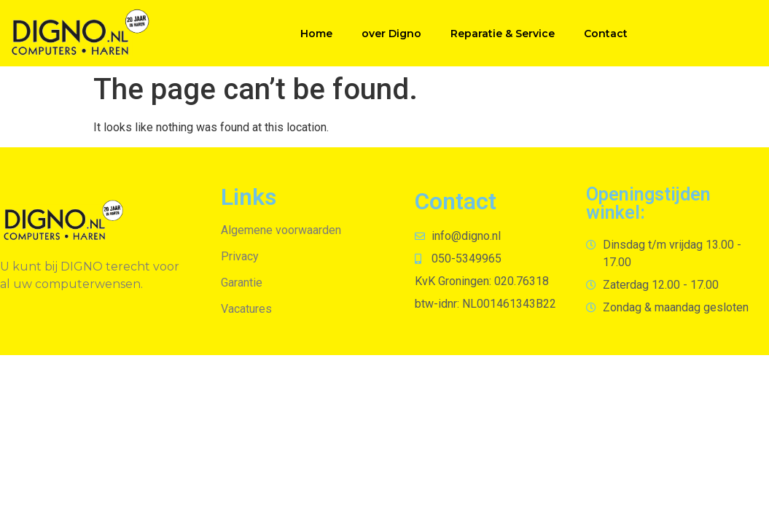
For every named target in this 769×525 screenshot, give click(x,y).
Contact (606, 33)
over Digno (391, 33)
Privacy (240, 256)
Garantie (241, 282)
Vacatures (246, 309)
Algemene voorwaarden (281, 230)
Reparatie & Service (502, 33)
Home (316, 33)
